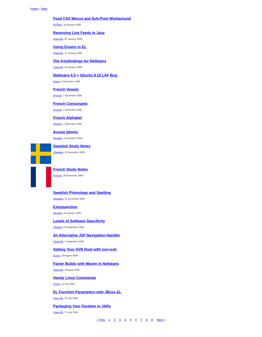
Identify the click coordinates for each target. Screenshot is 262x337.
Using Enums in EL (70, 47)
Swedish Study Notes (72, 146)
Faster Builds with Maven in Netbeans (86, 264)
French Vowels (66, 89)
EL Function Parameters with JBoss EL (87, 292)
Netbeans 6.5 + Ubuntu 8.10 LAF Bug (85, 75)
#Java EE (58, 39)
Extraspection (65, 207)
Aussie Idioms (65, 132)
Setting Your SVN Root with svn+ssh (85, 249)
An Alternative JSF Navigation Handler (86, 235)
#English (57, 138)
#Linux (56, 81)
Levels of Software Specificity (79, 221)
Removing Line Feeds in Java (79, 33)
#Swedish (58, 152)
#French (57, 95)
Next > (161, 319)
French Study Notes (70, 169)
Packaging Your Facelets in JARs (82, 306)
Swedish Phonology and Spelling (82, 193)
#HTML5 (57, 24)
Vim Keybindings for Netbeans (79, 61)
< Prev (101, 319)
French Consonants (70, 104)
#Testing (57, 227)
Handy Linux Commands (74, 278)
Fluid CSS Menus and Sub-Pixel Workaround (92, 19)
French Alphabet (67, 118)
